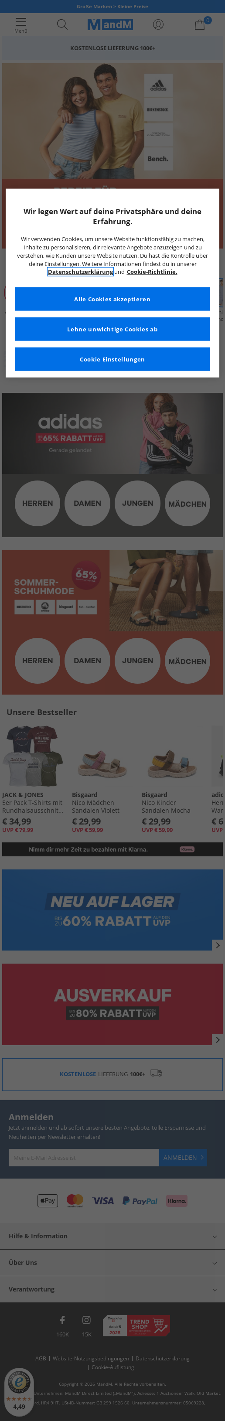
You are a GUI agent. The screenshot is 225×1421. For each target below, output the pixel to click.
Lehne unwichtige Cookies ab (112, 329)
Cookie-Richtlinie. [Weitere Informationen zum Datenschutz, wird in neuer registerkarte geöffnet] (152, 272)
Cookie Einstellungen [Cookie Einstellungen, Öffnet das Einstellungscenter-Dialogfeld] (112, 359)
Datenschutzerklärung (80, 272)
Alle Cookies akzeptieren (112, 299)
